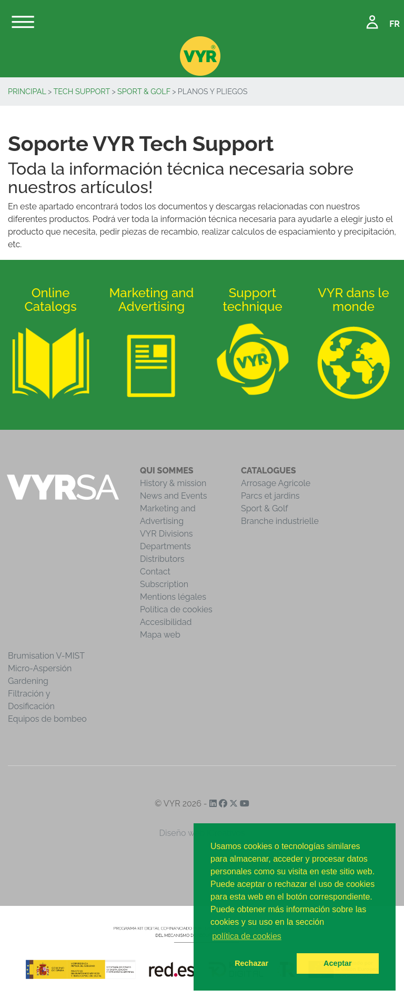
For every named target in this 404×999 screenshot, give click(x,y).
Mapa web (160, 635)
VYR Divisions (166, 534)
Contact (155, 572)
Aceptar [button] (338, 963)
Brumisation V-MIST (46, 656)
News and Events (173, 496)
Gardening (28, 681)
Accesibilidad (165, 622)
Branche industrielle (280, 521)
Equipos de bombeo (47, 719)
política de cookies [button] (246, 936)
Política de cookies (176, 609)
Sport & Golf (143, 91)
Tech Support (82, 91)
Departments (165, 546)
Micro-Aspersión (40, 668)
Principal (27, 91)
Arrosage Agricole (275, 483)
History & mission (173, 483)
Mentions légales (173, 597)
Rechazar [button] (251, 963)
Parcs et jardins (270, 496)
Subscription (164, 584)
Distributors (162, 559)
